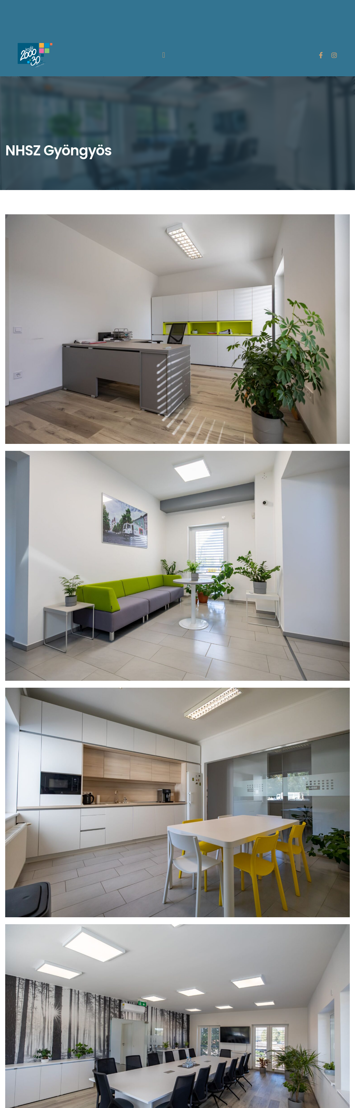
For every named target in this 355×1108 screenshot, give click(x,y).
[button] (163, 55)
